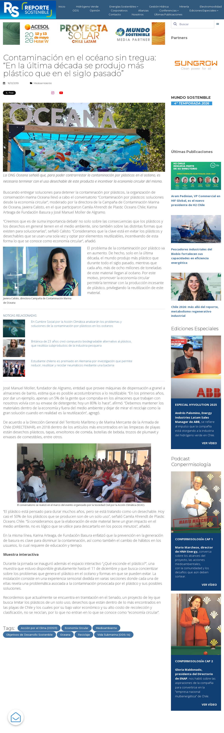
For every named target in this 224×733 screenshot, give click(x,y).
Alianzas (143, 10)
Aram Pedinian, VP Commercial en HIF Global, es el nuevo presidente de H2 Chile (195, 200)
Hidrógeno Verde (87, 6)
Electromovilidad (211, 6)
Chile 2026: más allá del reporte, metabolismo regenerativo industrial (194, 311)
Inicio (62, 6)
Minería (184, 6)
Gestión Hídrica (159, 6)
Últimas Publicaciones (168, 14)
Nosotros (137, 14)
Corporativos (119, 10)
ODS (76, 10)
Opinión (95, 10)
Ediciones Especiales (203, 10)
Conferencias (169, 10)
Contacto (115, 14)
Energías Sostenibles (123, 6)
